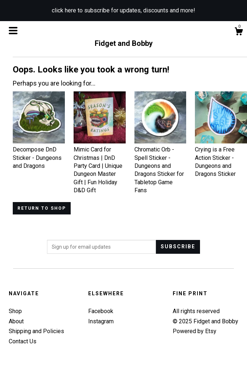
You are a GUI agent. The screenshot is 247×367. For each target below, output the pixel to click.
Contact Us (22, 341)
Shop (15, 311)
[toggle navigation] (13, 30)
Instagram (101, 321)
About (16, 321)
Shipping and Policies (36, 331)
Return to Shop (41, 208)
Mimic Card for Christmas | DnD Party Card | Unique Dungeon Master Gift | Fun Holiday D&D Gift (100, 166)
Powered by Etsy (194, 331)
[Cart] (239, 32)
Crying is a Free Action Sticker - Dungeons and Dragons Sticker (221, 158)
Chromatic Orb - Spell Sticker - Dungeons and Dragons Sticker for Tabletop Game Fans (160, 166)
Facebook (100, 311)
